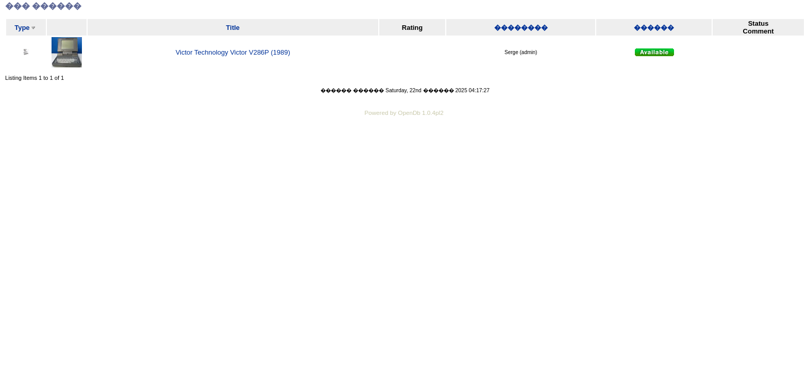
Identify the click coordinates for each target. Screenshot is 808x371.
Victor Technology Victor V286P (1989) (233, 52)
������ (654, 27)
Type (21, 27)
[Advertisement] (404, 146)
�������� (521, 27)
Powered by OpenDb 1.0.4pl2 (403, 112)
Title (233, 27)
